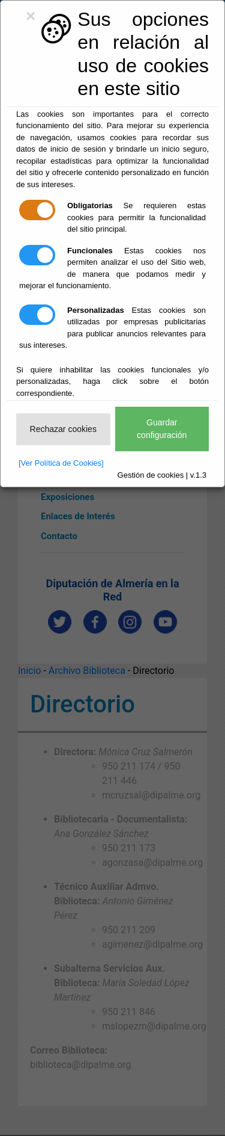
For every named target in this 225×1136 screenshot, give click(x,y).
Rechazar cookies (63, 429)
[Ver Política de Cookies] (61, 463)
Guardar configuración (162, 429)
